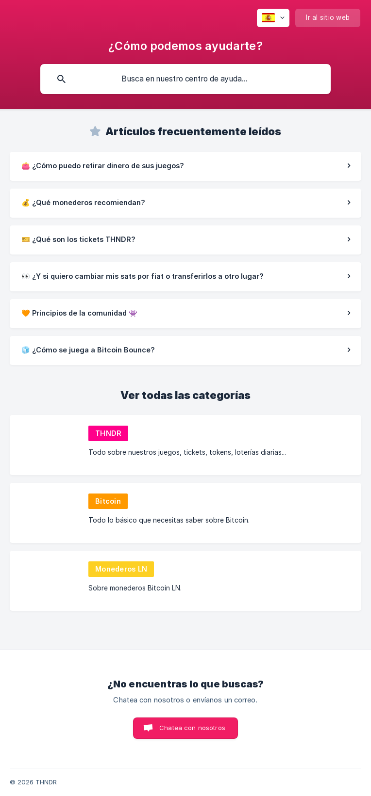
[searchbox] (185, 79)
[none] (273, 18)
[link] (185, 166)
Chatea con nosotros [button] (192, 728)
